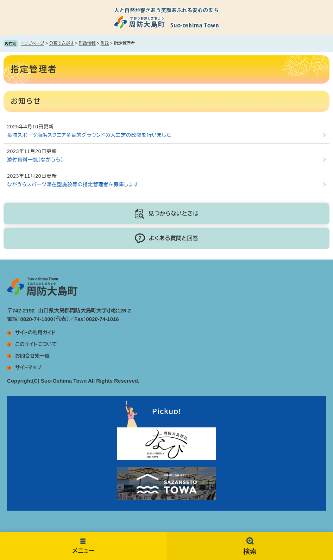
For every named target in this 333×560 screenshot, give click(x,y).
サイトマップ (28, 367)
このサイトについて (36, 344)
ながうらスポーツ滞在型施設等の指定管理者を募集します (72, 184)
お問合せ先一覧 (32, 356)
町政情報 (87, 43)
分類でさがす (61, 43)
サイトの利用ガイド (35, 332)
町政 (105, 43)
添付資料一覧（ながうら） (35, 160)
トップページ (32, 43)
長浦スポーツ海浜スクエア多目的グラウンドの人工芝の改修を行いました (89, 135)
